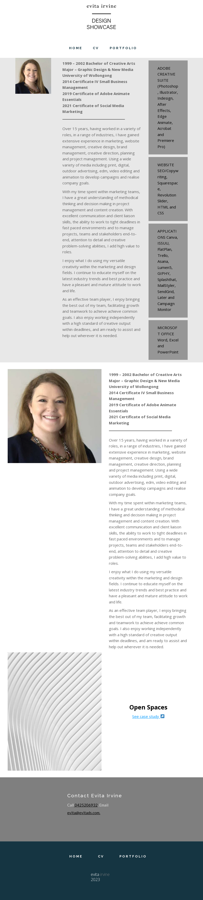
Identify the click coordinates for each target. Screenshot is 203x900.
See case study (148, 716)
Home (76, 857)
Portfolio (133, 857)
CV (101, 857)
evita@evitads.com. (83, 812)
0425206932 (86, 805)
